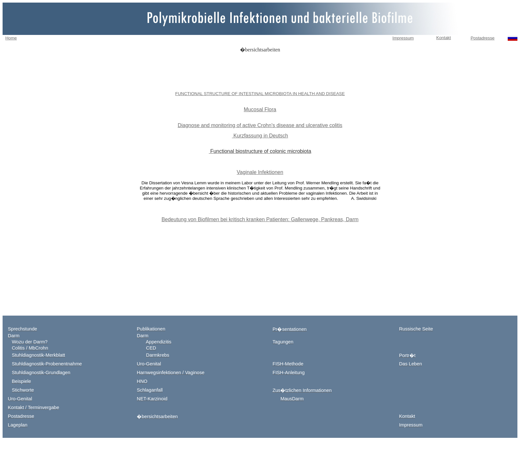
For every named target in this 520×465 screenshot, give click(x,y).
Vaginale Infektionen (260, 172)
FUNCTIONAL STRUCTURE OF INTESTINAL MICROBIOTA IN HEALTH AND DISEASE (260, 93)
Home (11, 38)
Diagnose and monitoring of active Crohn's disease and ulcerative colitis (260, 125)
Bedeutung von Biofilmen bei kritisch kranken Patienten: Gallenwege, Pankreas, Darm (259, 219)
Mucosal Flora (260, 109)
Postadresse (482, 38)
